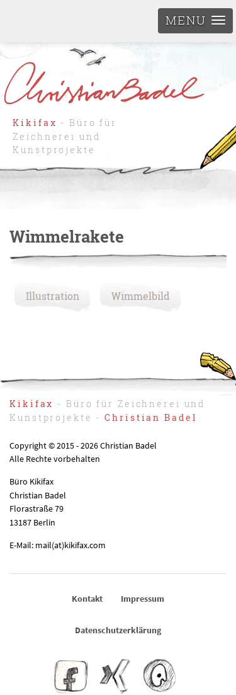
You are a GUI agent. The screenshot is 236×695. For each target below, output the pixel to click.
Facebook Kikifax (71, 676)
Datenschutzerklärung (118, 630)
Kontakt (87, 598)
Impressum (142, 598)
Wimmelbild (140, 295)
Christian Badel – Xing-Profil (115, 676)
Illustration (52, 295)
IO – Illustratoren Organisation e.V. (158, 676)
